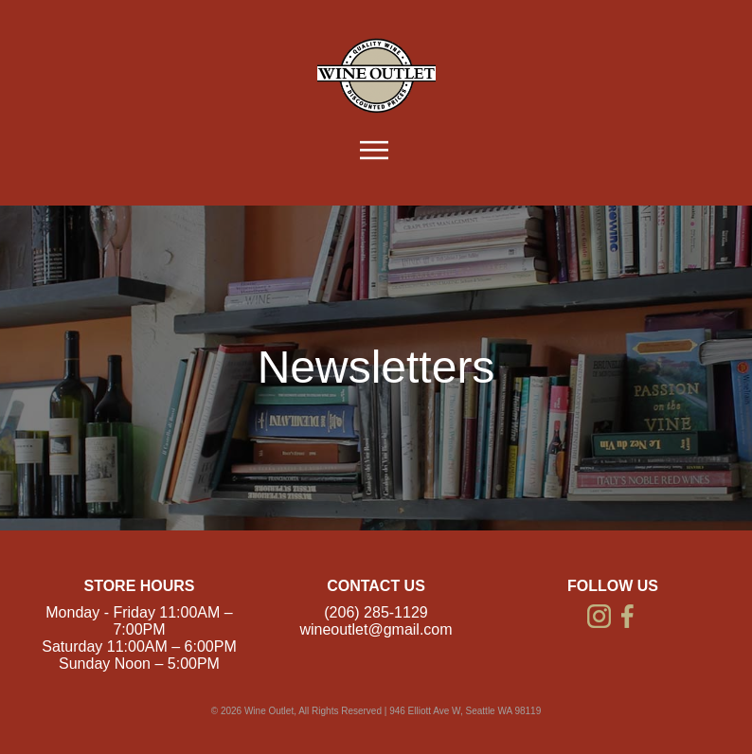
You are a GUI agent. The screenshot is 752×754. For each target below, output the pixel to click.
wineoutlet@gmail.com (375, 629)
